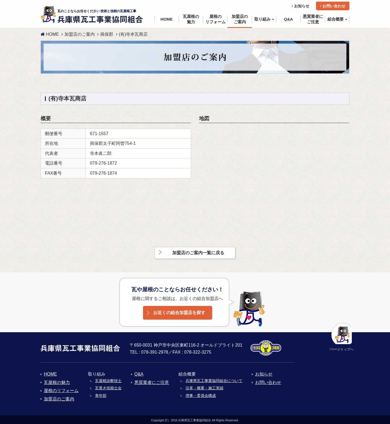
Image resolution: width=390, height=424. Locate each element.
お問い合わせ (332, 4)
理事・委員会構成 (201, 394)
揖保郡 (106, 32)
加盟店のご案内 (79, 32)
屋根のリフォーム (61, 389)
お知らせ (300, 4)
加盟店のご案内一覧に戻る (198, 251)
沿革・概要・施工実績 (204, 386)
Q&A (139, 372)
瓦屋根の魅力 (57, 381)
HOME (50, 32)
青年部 (100, 394)
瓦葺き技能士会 (108, 386)
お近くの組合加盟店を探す (179, 311)
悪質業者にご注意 (151, 381)
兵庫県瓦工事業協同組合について (214, 379)
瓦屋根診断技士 (108, 379)
